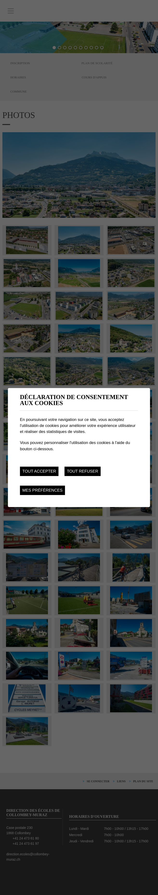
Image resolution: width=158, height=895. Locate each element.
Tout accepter (39, 471)
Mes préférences (42, 490)
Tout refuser (82, 471)
